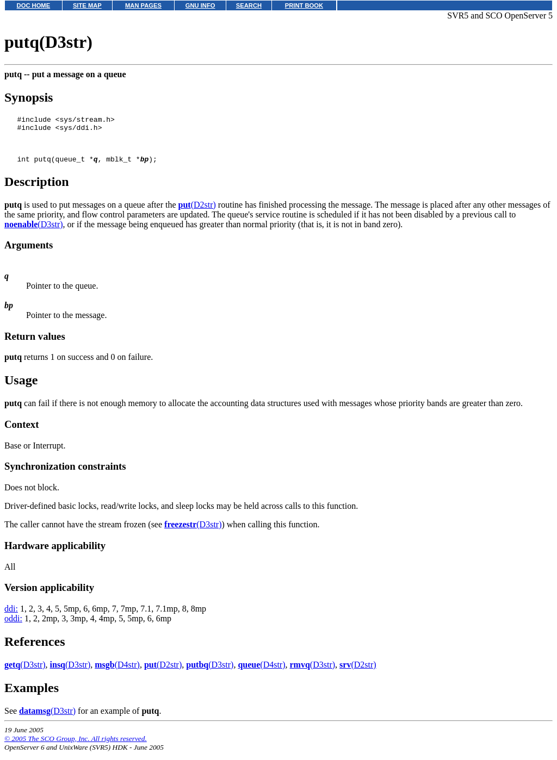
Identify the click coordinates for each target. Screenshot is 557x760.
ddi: (11, 616)
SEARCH (249, 5)
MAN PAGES (143, 5)
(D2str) (197, 212)
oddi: (13, 626)
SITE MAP (87, 5)
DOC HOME (34, 5)
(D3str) (33, 232)
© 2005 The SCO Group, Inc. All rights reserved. (75, 747)
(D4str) (117, 672)
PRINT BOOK (304, 5)
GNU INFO (200, 5)
